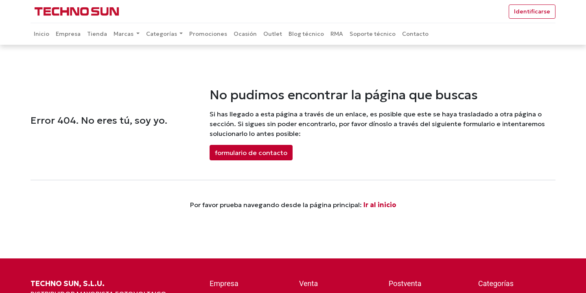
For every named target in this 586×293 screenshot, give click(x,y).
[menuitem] (41, 34)
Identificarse (532, 11)
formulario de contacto (251, 153)
